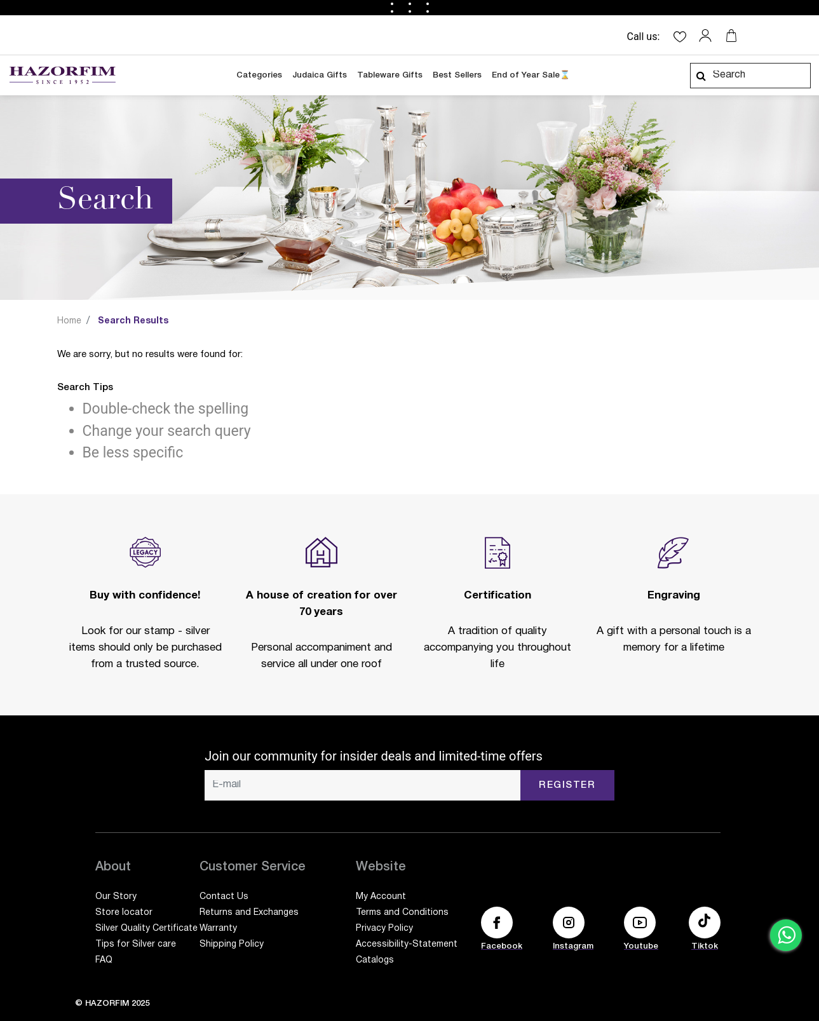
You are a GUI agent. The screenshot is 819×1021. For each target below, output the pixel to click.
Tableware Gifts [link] (390, 75)
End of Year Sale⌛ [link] (531, 75)
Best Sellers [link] (457, 75)
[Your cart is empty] (731, 35)
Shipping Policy (232, 944)
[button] (708, 35)
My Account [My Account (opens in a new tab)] (381, 897)
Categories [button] (259, 75)
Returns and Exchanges (249, 913)
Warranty (218, 928)
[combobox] (750, 75)
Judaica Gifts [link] (319, 75)
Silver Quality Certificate (146, 928)
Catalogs (375, 960)
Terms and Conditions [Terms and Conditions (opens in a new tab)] (402, 913)
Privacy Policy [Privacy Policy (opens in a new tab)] (384, 928)
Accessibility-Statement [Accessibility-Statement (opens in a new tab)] (406, 944)
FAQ (103, 960)
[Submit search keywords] (700, 75)
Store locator (123, 913)
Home (69, 321)
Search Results (133, 321)
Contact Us (224, 897)
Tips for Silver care (135, 944)
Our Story (116, 897)
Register (567, 785)
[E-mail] (363, 785)
